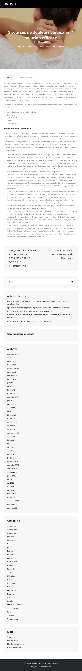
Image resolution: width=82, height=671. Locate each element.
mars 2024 (11, 386)
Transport (11, 615)
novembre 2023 (13, 397)
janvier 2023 (11, 418)
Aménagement (12, 526)
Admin (11, 77)
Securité (10, 601)
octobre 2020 (12, 508)
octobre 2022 (12, 429)
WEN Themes (46, 667)
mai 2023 (10, 404)
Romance (10, 594)
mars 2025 (11, 361)
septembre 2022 (13, 433)
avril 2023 (11, 408)
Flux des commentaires (15, 644)
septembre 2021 (13, 472)
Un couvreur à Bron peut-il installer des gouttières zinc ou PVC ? (30, 311)
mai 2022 (10, 444)
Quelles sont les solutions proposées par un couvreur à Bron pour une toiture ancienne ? (39, 308)
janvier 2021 (11, 497)
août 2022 (11, 436)
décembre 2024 (13, 368)
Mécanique (11, 576)
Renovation (11, 590)
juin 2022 (10, 440)
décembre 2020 (13, 501)
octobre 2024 (12, 372)
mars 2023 (11, 411)
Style (9, 612)
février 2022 (11, 454)
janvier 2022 (11, 458)
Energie (10, 551)
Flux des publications (15, 640)
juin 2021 (10, 479)
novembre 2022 (13, 426)
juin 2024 (10, 383)
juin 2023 (10, 401)
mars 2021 (11, 490)
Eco (29, 77)
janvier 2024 (11, 393)
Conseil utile (11, 540)
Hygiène (10, 565)
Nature (34, 77)
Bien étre (10, 537)
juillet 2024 (11, 379)
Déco (9, 544)
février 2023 (11, 415)
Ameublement (12, 529)
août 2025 (11, 358)
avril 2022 (11, 447)
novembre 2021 (13, 465)
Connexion (11, 637)
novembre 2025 (13, 354)
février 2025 (11, 365)
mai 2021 (10, 483)
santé (9, 597)
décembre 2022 (13, 422)
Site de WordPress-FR (15, 648)
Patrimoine (11, 587)
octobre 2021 (12, 469)
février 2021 (11, 494)
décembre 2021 (13, 461)
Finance (10, 558)
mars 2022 (11, 451)
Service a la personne (15, 605)
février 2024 (11, 390)
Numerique (11, 583)
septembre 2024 (13, 376)
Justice (9, 572)
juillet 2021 (11, 476)
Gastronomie (12, 562)
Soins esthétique (13, 608)
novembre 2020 (13, 504)
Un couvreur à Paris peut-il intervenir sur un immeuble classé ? (30, 321)
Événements (11, 554)
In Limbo (11, 4)
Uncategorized (12, 619)
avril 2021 (11, 486)
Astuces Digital (12, 533)
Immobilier (11, 569)
